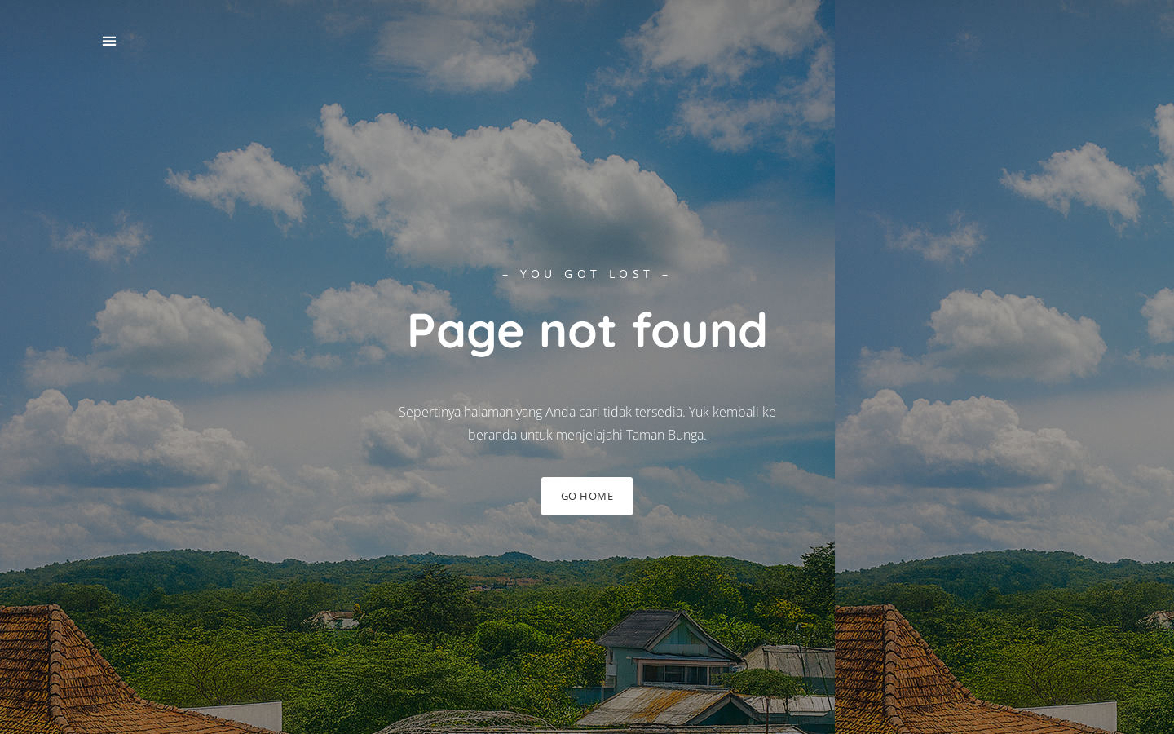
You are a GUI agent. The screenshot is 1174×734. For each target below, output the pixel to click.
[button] (109, 41)
